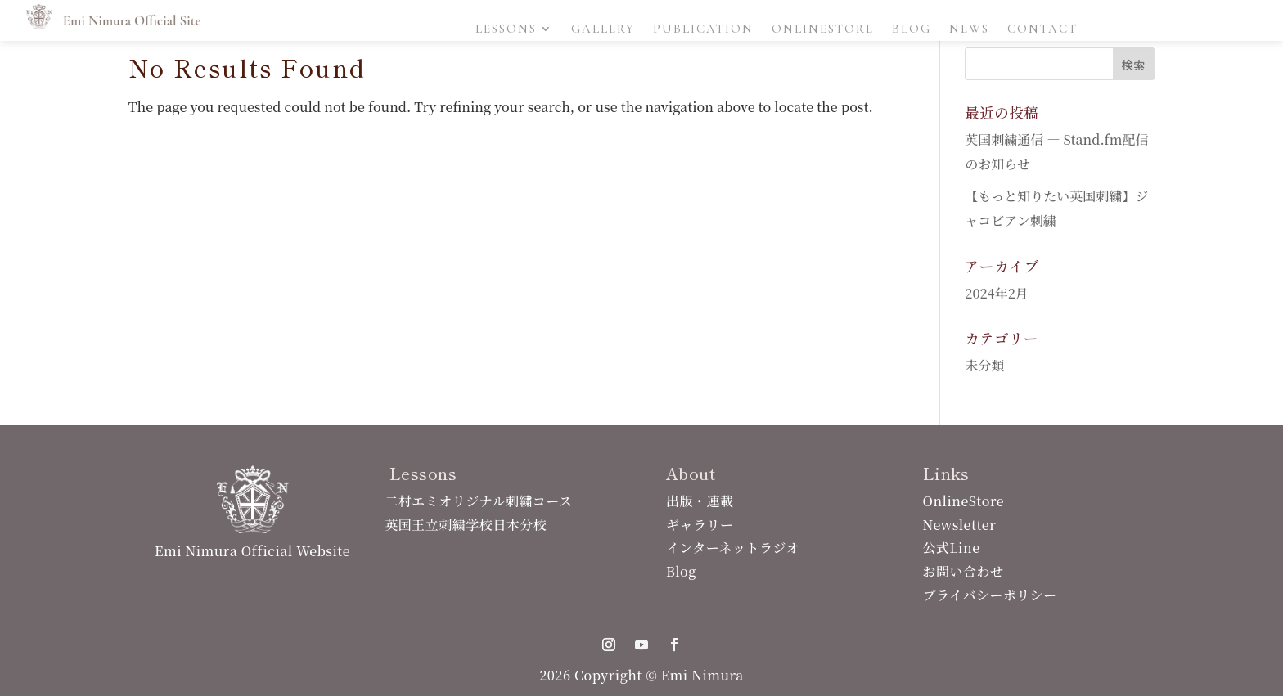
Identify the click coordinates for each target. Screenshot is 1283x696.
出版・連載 (699, 501)
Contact (1042, 29)
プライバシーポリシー (990, 595)
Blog (911, 29)
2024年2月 (996, 293)
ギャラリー (699, 524)
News (969, 29)
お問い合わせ (963, 571)
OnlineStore (823, 29)
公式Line (951, 547)
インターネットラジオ (732, 547)
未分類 (984, 365)
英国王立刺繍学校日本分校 (466, 524)
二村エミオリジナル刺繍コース (478, 501)
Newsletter (960, 524)
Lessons (506, 29)
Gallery (603, 29)
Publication (703, 29)
